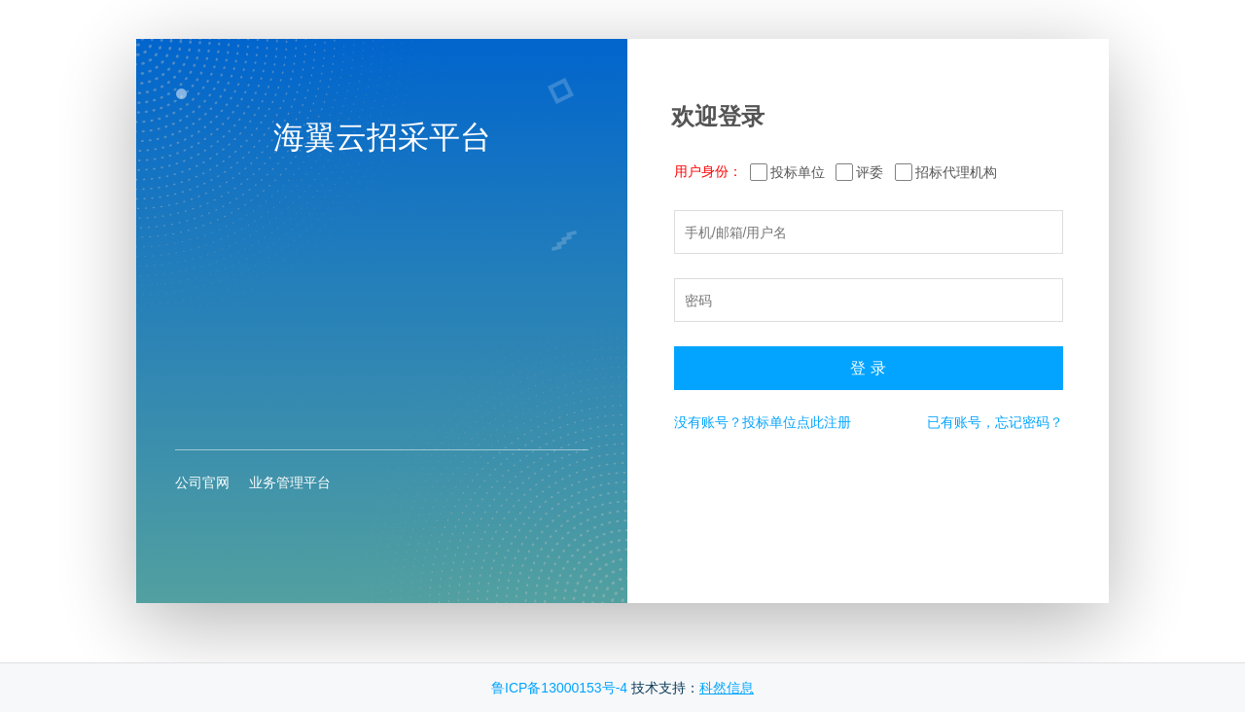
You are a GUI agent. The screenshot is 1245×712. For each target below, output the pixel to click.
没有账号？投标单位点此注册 (762, 422)
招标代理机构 (956, 172)
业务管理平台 (290, 482)
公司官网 (202, 482)
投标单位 (797, 172)
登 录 (867, 368)
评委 (869, 172)
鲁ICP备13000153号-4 (559, 687)
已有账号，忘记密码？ (995, 422)
